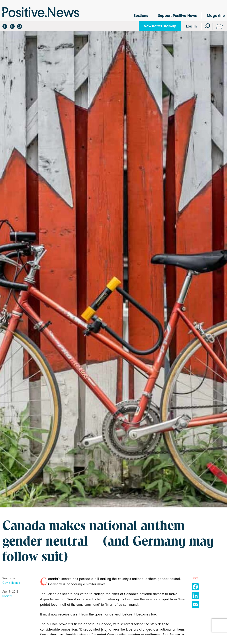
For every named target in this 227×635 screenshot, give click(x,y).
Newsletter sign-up (160, 26)
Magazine (216, 15)
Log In (191, 26)
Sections (141, 15)
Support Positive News (177, 15)
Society (7, 596)
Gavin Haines (11, 583)
